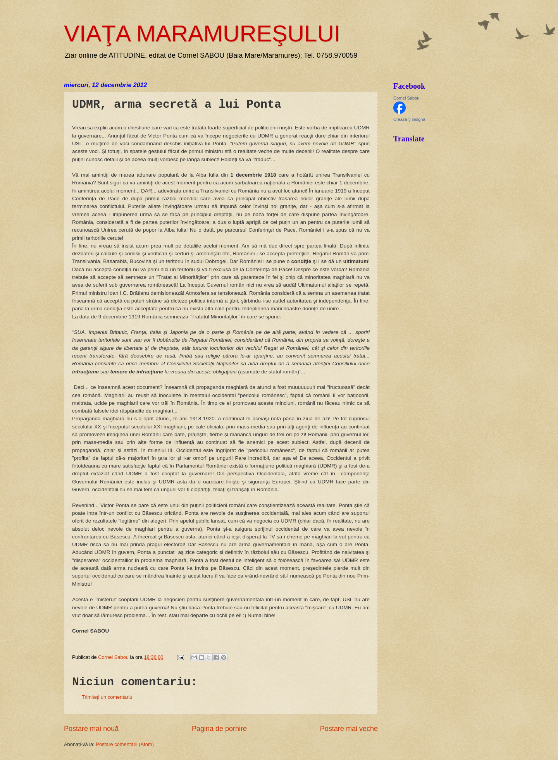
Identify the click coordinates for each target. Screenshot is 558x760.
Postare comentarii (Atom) (125, 744)
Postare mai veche (349, 728)
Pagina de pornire (219, 728)
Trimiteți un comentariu (107, 697)
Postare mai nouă (91, 728)
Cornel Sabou (406, 98)
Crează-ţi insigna (409, 119)
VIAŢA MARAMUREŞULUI (202, 33)
